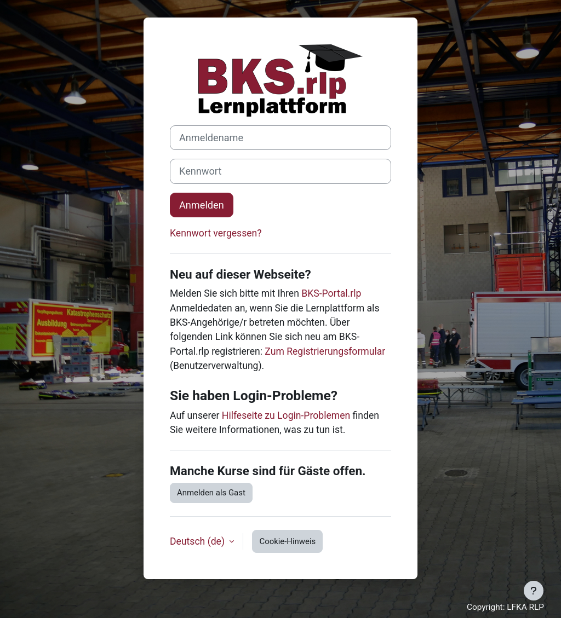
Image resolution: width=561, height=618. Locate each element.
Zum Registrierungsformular (325, 351)
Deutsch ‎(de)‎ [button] (198, 541)
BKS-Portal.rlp (331, 293)
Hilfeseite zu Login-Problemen (286, 415)
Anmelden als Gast (211, 493)
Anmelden (201, 205)
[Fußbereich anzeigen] (533, 590)
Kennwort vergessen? (216, 233)
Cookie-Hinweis (287, 541)
